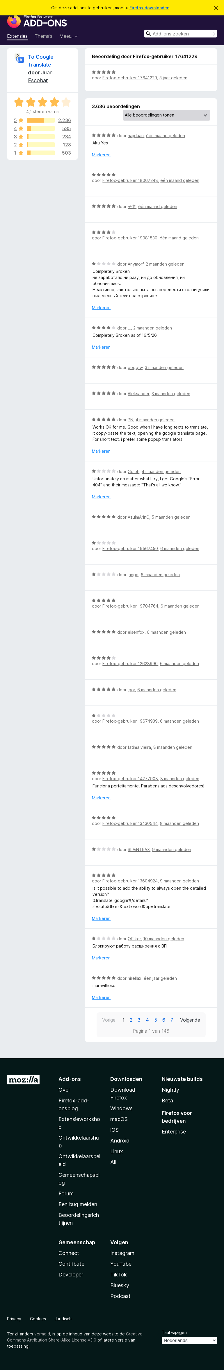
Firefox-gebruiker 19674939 (130, 721)
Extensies (17, 36)
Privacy (14, 1318)
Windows (121, 1108)
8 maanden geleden (172, 747)
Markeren (101, 154)
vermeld (42, 1333)
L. (129, 327)
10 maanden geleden (163, 938)
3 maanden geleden (164, 367)
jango (133, 574)
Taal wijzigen (174, 1332)
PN (130, 419)
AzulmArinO (138, 517)
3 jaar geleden (173, 77)
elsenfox (136, 632)
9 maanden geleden (171, 849)
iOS (114, 1130)
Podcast (120, 1296)
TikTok (118, 1274)
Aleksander (138, 393)
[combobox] (180, 33)
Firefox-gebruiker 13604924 (130, 880)
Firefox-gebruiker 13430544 (130, 823)
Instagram (122, 1253)
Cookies (38, 1318)
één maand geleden (165, 135)
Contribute (71, 1264)
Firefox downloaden (149, 7)
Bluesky (119, 1285)
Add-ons (69, 1079)
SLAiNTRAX (139, 849)
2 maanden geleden (165, 264)
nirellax (134, 978)
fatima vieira (139, 747)
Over (64, 1090)
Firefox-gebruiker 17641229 (129, 77)
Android (119, 1141)
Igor (131, 689)
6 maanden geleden (179, 548)
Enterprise (174, 1132)
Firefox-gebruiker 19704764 (130, 605)
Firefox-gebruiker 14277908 (130, 778)
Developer (70, 1274)
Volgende (190, 1020)
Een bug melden (77, 1204)
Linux (116, 1151)
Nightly (170, 1090)
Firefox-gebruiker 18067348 (130, 180)
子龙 (132, 206)
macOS (119, 1119)
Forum (66, 1193)
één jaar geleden (160, 978)
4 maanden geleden (155, 419)
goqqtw (135, 367)
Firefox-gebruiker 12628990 (130, 663)
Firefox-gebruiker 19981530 (129, 237)
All (113, 1162)
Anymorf (135, 264)
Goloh (133, 471)
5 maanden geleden (171, 517)
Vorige (108, 1020)
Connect (68, 1253)
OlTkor (134, 938)
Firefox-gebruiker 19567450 (130, 548)
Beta (167, 1100)
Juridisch (63, 1318)
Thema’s (43, 36)
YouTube (120, 1264)
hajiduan (136, 135)
